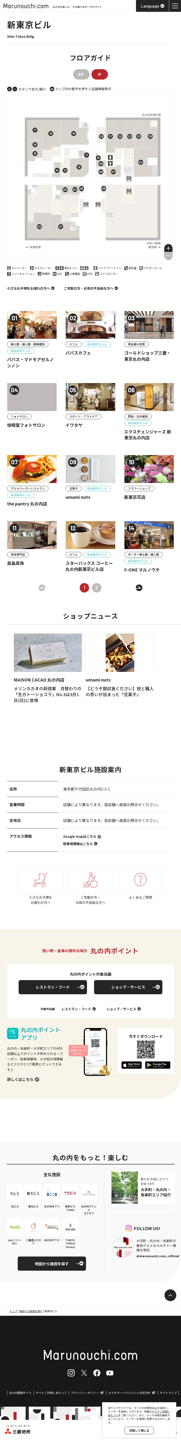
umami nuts (78, 497)
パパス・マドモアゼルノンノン (30, 362)
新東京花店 (134, 497)
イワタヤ (74, 425)
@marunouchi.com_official (157, 1256)
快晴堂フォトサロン (26, 425)
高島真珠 (15, 563)
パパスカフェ (78, 353)
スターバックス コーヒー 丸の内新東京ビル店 (89, 566)
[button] (168, 248)
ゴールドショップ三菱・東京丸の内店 (147, 356)
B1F (81, 74)
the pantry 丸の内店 (27, 504)
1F (100, 74)
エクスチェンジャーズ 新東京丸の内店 (147, 434)
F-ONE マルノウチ (142, 570)
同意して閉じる (139, 1430)
